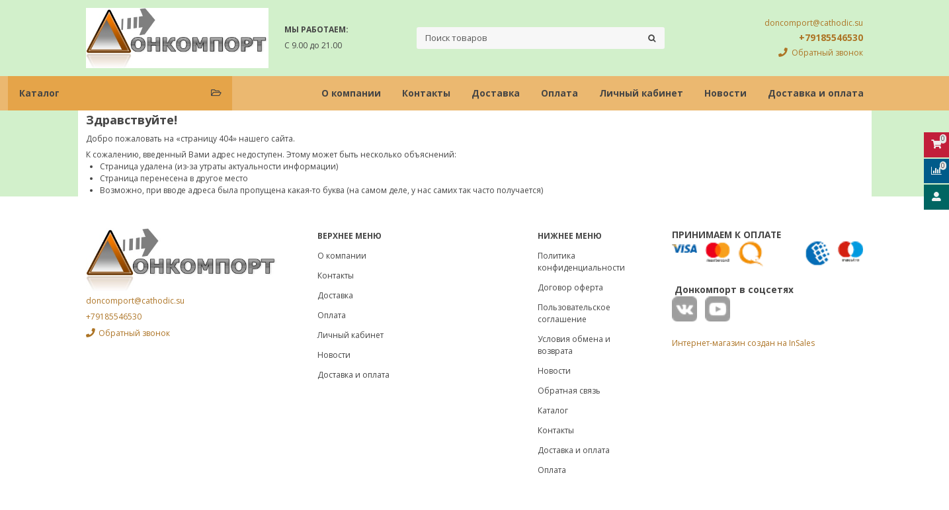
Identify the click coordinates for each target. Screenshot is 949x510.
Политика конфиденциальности (581, 261)
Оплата (559, 93)
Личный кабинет (641, 93)
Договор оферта (570, 287)
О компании (351, 93)
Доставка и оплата (816, 93)
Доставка (496, 93)
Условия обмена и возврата (574, 345)
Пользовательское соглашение (574, 313)
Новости (725, 93)
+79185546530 (831, 37)
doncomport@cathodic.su (813, 22)
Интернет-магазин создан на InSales (743, 343)
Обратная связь (569, 390)
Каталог (553, 410)
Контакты (426, 93)
